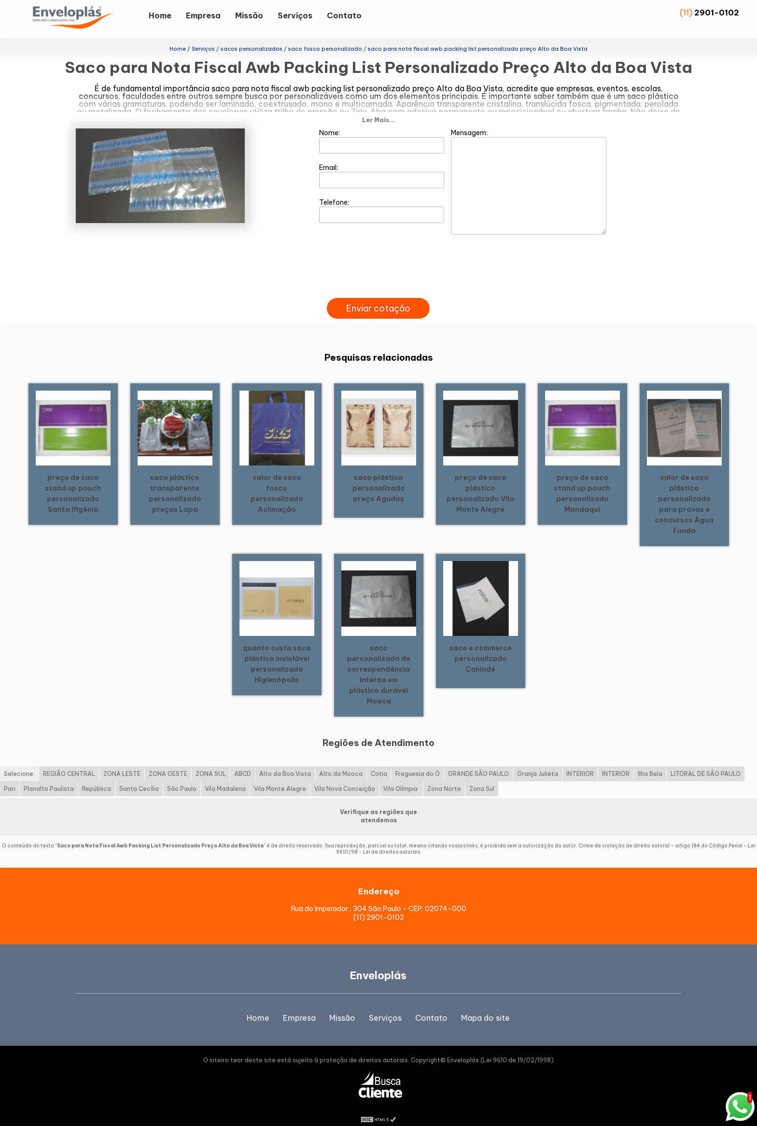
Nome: (381, 128)
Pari (9, 777)
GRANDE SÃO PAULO (478, 762)
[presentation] (378, 275)
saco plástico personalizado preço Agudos (378, 476)
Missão (249, 15)
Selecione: (19, 762)
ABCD (242, 762)
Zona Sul (481, 777)
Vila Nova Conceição (344, 777)
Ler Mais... (378, 108)
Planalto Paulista (49, 777)
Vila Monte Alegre (280, 777)
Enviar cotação (378, 296)
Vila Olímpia (401, 777)
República (96, 777)
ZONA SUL (211, 762)
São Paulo (181, 777)
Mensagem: (528, 169)
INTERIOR (580, 762)
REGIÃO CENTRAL (69, 762)
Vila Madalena (225, 777)
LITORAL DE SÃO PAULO (706, 762)
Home (160, 15)
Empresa (203, 15)
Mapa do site (485, 1006)
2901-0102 (716, 12)
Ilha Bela (650, 762)
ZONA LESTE (121, 762)
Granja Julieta (537, 762)
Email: (381, 163)
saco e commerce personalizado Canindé (480, 647)
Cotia (379, 762)
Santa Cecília (139, 777)
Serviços (295, 15)
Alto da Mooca (341, 762)
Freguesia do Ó (417, 762)
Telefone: (381, 198)
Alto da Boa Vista (285, 762)
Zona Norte (444, 777)
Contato (344, 15)
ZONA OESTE (168, 762)
